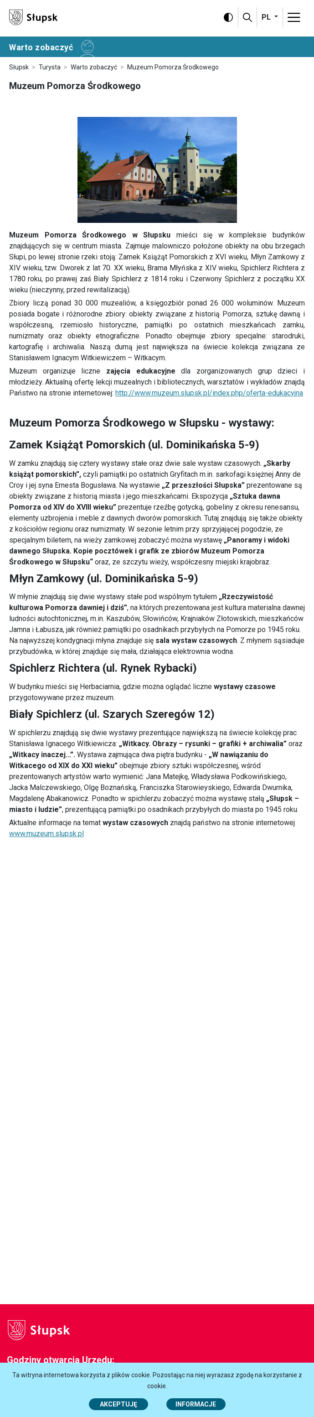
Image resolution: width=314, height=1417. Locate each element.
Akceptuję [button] (118, 1404)
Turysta (50, 67)
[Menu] (294, 17)
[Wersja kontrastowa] (228, 17)
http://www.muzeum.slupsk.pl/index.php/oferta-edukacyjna (209, 393)
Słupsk (19, 67)
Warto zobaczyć (94, 67)
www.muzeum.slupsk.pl (46, 833)
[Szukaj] (247, 17)
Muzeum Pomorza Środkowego (173, 67)
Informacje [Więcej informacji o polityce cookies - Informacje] (195, 1404)
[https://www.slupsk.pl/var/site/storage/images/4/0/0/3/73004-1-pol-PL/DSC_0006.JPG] (157, 170)
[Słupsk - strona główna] (33, 16)
